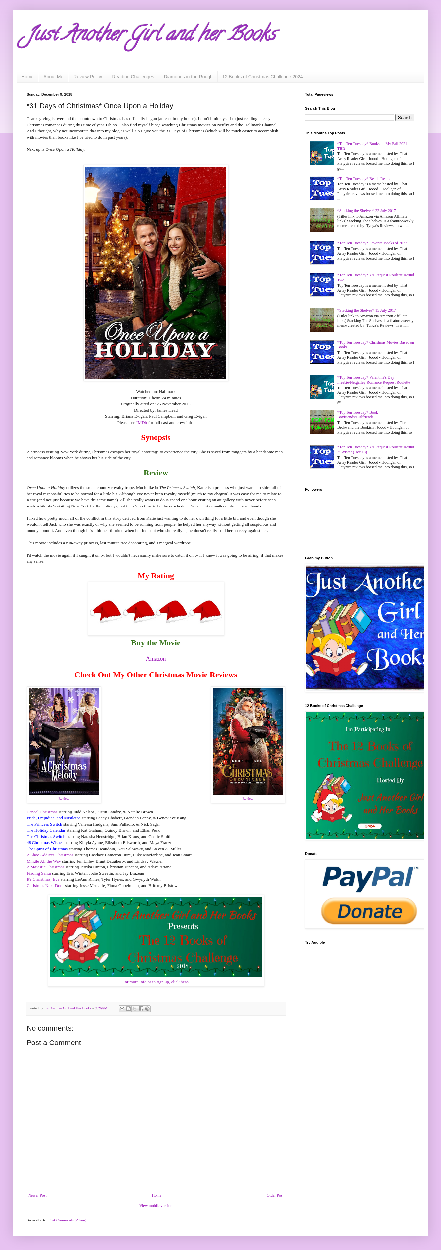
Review (63, 798)
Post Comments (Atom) (67, 1220)
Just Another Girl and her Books (151, 36)
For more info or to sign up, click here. (155, 981)
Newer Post (37, 1195)
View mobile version (155, 1205)
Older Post (275, 1195)
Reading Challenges (133, 76)
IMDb (141, 422)
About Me (53, 76)
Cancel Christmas (42, 811)
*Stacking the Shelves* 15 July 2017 (366, 310)
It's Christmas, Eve (43, 879)
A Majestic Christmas (45, 866)
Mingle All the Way (44, 861)
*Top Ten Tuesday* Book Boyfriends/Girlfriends (357, 414)
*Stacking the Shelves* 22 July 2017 (366, 210)
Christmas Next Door (45, 885)
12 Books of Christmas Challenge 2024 (262, 76)
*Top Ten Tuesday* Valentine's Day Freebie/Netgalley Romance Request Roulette (373, 379)
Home (27, 76)
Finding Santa (39, 873)
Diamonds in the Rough (188, 76)
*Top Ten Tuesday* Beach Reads (363, 178)
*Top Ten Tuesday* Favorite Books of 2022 (372, 243)
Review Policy (87, 76)
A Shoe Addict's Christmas (50, 854)
